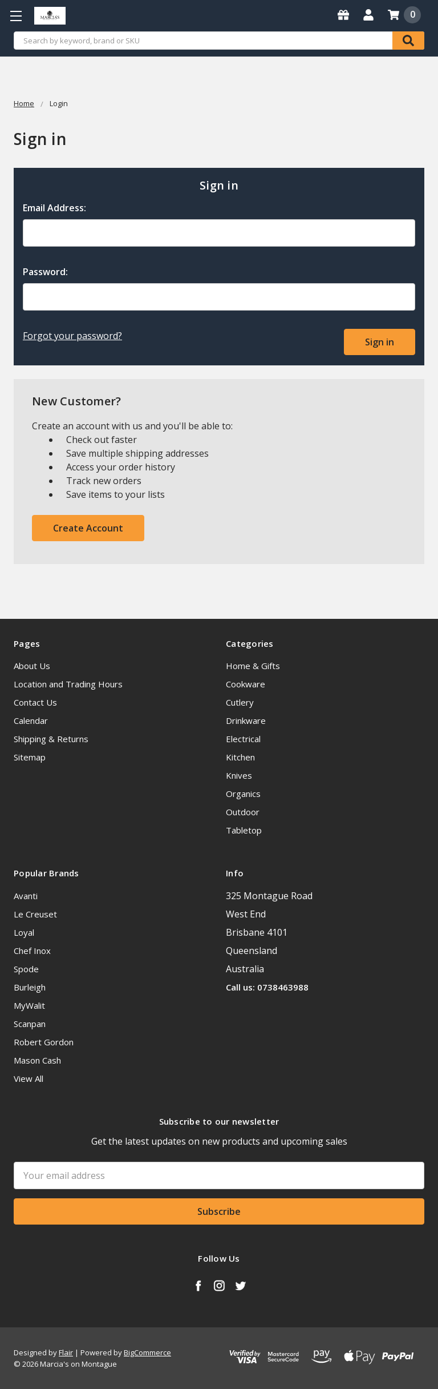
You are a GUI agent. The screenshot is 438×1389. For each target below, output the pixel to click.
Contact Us (35, 701)
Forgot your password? (72, 335)
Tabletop (244, 829)
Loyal (24, 931)
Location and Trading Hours (68, 683)
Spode (26, 967)
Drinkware (246, 720)
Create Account (88, 527)
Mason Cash (37, 1059)
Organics (243, 793)
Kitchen (240, 756)
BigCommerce (147, 1352)
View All (28, 1077)
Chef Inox (32, 949)
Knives (239, 774)
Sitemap (30, 756)
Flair (66, 1352)
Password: (45, 271)
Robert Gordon (44, 1040)
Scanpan (30, 1022)
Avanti (26, 894)
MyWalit (29, 1004)
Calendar (31, 720)
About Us (32, 665)
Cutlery (240, 701)
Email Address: (54, 208)
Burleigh (30, 986)
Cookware (245, 683)
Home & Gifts (253, 665)
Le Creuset (35, 913)
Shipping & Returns (51, 738)
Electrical (243, 738)
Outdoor (242, 811)
